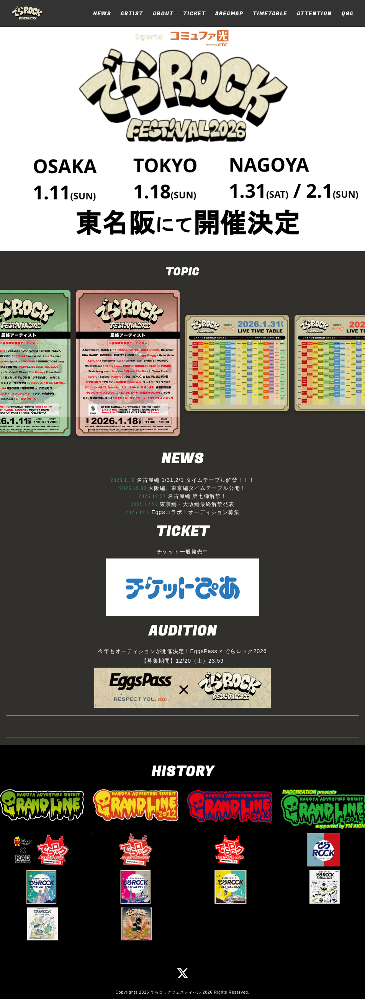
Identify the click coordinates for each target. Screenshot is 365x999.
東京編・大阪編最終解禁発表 (197, 504)
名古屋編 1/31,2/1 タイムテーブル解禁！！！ (196, 480)
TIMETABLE (270, 14)
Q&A (347, 14)
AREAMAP (229, 14)
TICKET (194, 14)
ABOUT (163, 14)
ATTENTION (314, 14)
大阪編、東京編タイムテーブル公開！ (197, 488)
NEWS (102, 14)
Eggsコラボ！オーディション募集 (195, 512)
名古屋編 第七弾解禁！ (197, 496)
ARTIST (132, 14)
